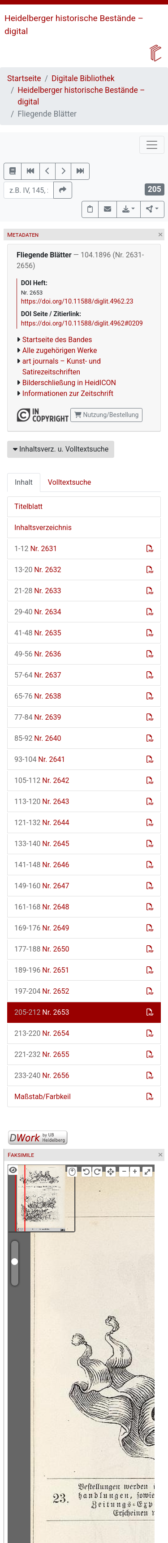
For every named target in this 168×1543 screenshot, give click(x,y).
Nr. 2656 (41, 1075)
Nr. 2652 (41, 991)
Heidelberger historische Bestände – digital (81, 96)
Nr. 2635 (37, 633)
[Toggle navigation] (151, 145)
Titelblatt (28, 506)
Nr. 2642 (41, 780)
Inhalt (24, 482)
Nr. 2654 (41, 1033)
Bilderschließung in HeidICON (69, 382)
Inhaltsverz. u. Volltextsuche (60, 449)
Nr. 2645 (41, 843)
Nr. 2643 (41, 801)
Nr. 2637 (37, 675)
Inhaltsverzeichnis (43, 527)
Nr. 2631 (35, 548)
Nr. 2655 (41, 1054)
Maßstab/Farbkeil (42, 1096)
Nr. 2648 (41, 907)
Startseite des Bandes (57, 339)
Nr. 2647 (41, 886)
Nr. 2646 (41, 865)
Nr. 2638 (37, 696)
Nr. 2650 (41, 949)
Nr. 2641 (39, 759)
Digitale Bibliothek (83, 78)
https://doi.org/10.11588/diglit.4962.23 (77, 301)
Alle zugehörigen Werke (59, 350)
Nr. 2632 (37, 569)
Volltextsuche (69, 482)
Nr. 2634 (37, 612)
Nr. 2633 (37, 591)
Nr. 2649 (41, 928)
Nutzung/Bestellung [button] (106, 414)
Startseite (24, 78)
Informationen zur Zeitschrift (67, 393)
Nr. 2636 (37, 654)
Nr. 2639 (37, 717)
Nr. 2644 (41, 822)
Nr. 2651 (41, 970)
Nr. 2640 (37, 738)
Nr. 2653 (41, 1012)
